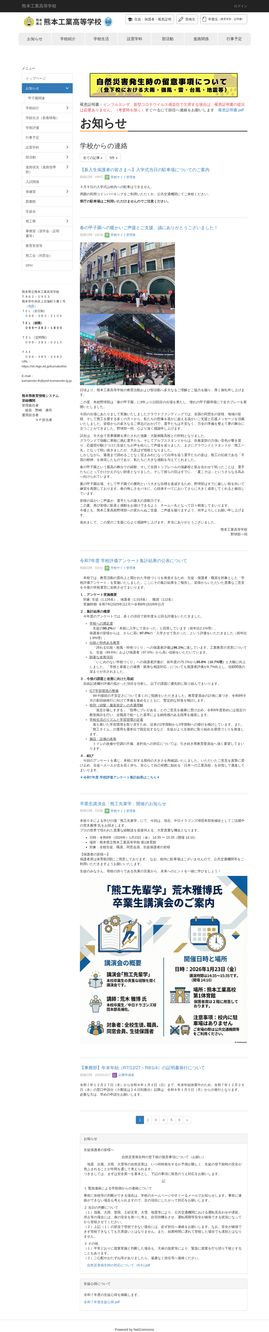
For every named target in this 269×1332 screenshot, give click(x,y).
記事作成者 (123, 1075)
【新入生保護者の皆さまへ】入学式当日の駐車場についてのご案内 (144, 169)
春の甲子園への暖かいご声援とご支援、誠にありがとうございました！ (149, 227)
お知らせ (34, 39)
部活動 (167, 39)
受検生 (187, 19)
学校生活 (101, 39)
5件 (114, 158)
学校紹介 (68, 39)
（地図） (31, 306)
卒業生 (224, 19)
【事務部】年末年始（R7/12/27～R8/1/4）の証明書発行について (142, 1067)
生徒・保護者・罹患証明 (149, 19)
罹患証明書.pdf (231, 110)
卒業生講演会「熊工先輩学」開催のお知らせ (123, 803)
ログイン (240, 6)
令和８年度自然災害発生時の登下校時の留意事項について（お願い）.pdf (135, 71)
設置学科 (134, 39)
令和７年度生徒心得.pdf (102, 1302)
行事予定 (234, 39)
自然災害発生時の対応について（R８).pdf (118, 1265)
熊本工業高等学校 (39, 6)
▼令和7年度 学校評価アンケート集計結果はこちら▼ (120, 777)
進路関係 (201, 39)
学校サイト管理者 (120, 177)
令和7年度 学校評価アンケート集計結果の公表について (133, 560)
